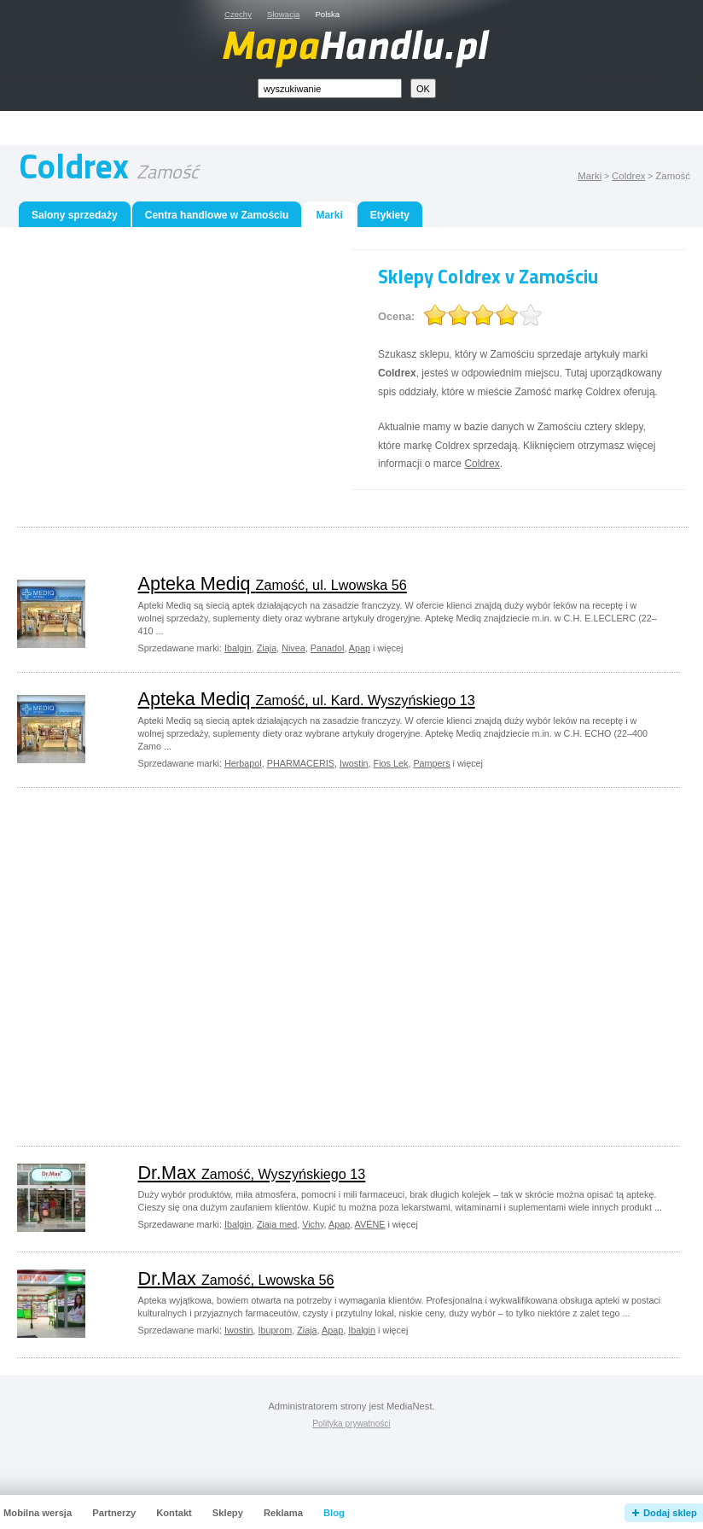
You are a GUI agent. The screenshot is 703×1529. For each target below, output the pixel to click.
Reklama (283, 1513)
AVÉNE (370, 1224)
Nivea (293, 648)
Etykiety (390, 215)
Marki (589, 176)
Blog (334, 1513)
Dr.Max (252, 1172)
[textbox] (330, 88)
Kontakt (174, 1513)
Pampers (431, 763)
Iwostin (354, 763)
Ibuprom (276, 1330)
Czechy (238, 14)
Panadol (328, 648)
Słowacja (283, 14)
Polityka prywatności (351, 1423)
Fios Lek (391, 763)
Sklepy (227, 1513)
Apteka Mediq (272, 583)
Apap (359, 648)
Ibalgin (238, 648)
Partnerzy (114, 1513)
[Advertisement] (170, 368)
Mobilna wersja (37, 1513)
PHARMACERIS (300, 763)
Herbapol (243, 763)
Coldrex (628, 176)
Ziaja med (277, 1224)
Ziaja (266, 648)
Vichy (312, 1224)
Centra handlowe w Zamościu (217, 215)
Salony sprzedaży (75, 215)
